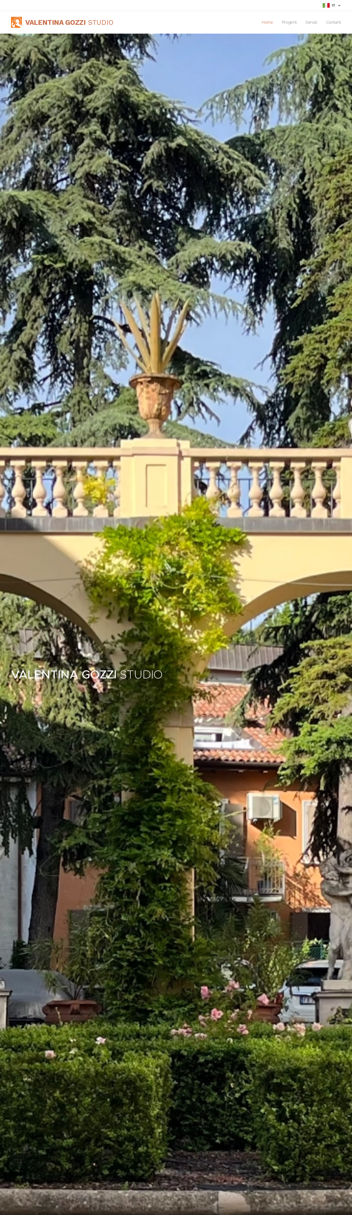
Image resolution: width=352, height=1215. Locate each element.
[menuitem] (267, 22)
